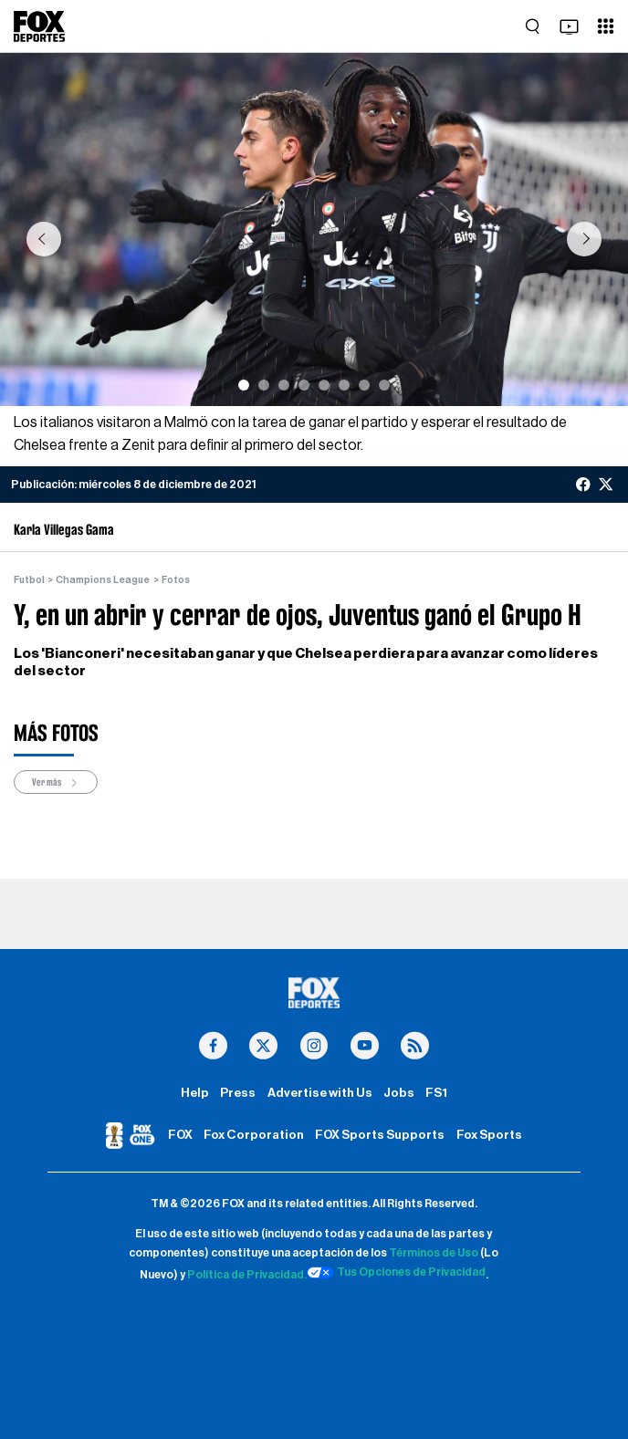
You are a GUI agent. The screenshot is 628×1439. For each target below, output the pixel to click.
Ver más (55, 782)
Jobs (398, 1093)
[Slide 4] (303, 385)
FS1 (436, 1093)
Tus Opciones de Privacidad (396, 1273)
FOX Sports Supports (380, 1135)
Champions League (103, 580)
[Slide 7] (364, 385)
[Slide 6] (344, 385)
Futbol (29, 580)
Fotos (176, 580)
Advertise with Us (319, 1093)
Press (238, 1093)
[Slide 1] (243, 385)
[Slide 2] (263, 385)
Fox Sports (489, 1135)
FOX (180, 1135)
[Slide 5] (324, 385)
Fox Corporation (254, 1135)
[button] (44, 238)
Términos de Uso (433, 1252)
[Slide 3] (283, 385)
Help (195, 1093)
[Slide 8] (384, 385)
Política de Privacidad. (247, 1274)
